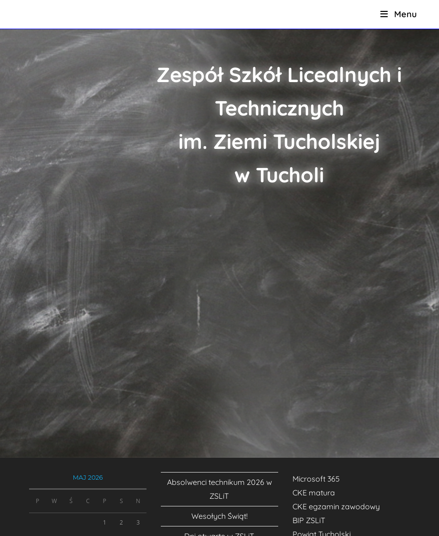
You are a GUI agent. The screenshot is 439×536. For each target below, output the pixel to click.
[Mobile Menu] (398, 14)
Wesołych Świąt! (219, 516)
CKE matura (314, 492)
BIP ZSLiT (309, 520)
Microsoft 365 (316, 478)
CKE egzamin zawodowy (336, 506)
